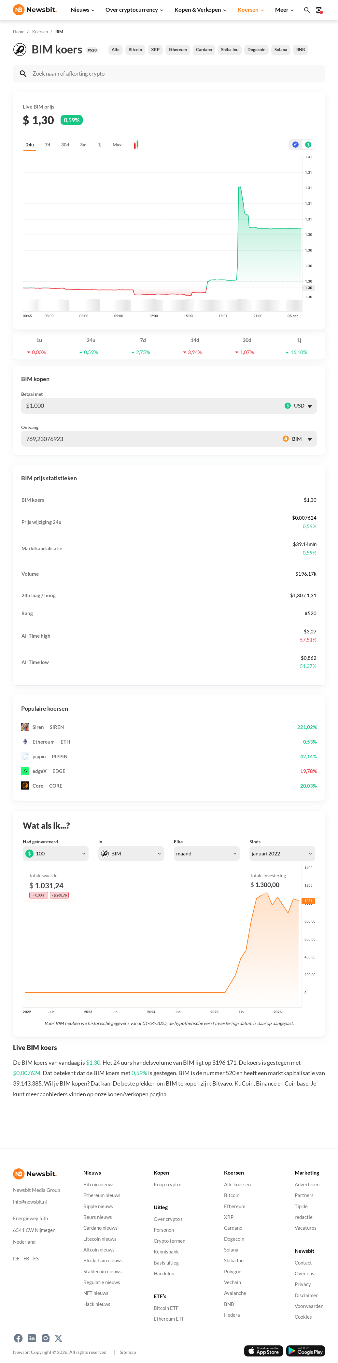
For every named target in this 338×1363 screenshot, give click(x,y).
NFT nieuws (95, 1293)
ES (36, 1258)
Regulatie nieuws (101, 1282)
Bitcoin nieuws (99, 1184)
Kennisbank (166, 1251)
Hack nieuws (96, 1304)
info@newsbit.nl (30, 1201)
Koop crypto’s (168, 1184)
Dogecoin (256, 49)
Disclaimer (306, 1295)
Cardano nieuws (100, 1228)
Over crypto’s (168, 1219)
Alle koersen (237, 1184)
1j (100, 144)
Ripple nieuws (98, 1206)
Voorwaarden (309, 1306)
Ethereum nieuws (101, 1195)
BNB (300, 49)
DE (16, 1258)
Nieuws (80, 9)
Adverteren (307, 1184)
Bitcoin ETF (166, 1308)
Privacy (303, 1284)
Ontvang (29, 427)
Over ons (304, 1273)
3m (83, 144)
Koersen (248, 9)
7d (47, 144)
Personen (164, 1230)
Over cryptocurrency (132, 9)
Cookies (303, 1317)
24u (30, 144)
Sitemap (128, 1352)
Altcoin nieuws (99, 1249)
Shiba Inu (229, 49)
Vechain (232, 1282)
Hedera (232, 1315)
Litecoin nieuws (100, 1238)
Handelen (164, 1273)
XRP (155, 49)
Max (117, 144)
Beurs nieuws (97, 1217)
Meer (282, 9)
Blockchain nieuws (103, 1260)
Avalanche (235, 1293)
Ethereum (178, 49)
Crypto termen (169, 1240)
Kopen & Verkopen (198, 9)
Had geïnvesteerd (40, 841)
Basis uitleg (166, 1262)
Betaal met (32, 394)
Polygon (232, 1271)
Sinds (255, 841)
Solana (281, 49)
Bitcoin (135, 49)
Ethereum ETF (169, 1319)
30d (65, 144)
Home (18, 31)
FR (26, 1258)
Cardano (204, 49)
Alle (116, 49)
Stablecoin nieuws (102, 1271)
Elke (178, 841)
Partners (304, 1195)
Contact (303, 1262)
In (100, 841)
